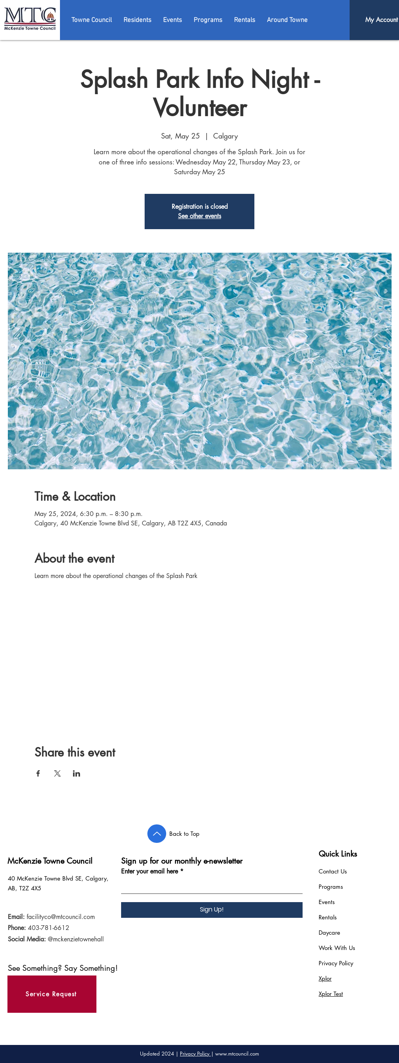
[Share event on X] (57, 773)
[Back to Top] (156, 833)
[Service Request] (51, 994)
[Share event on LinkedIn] (76, 773)
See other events (199, 216)
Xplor (325, 978)
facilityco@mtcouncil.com (61, 917)
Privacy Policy (336, 963)
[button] (91, 20)
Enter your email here (149, 871)
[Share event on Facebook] (38, 773)
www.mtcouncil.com (237, 1053)
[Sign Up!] (212, 910)
